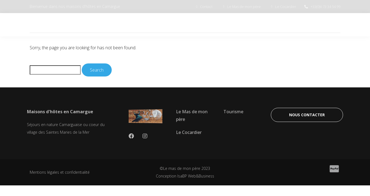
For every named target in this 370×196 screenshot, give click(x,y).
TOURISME (289, 25)
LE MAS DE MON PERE (200, 25)
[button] (307, 115)
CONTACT (323, 25)
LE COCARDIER (250, 25)
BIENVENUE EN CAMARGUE (136, 25)
